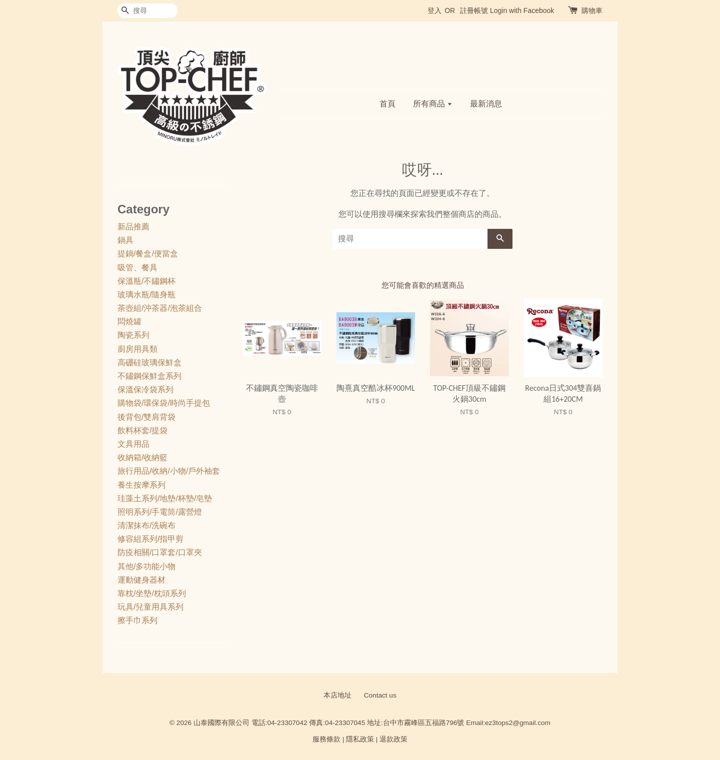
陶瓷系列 (134, 335)
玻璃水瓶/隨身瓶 (147, 294)
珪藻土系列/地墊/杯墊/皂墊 (165, 498)
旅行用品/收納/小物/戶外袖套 (169, 471)
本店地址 (338, 695)
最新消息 (486, 103)
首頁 (388, 103)
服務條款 (326, 739)
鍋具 (126, 240)
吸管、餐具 (138, 267)
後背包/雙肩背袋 (147, 417)
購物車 (592, 10)
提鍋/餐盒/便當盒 (148, 253)
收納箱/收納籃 (143, 457)
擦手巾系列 (138, 620)
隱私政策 (360, 739)
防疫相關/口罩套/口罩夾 (160, 552)
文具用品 (134, 444)
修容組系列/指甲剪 (151, 539)
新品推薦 (134, 226)
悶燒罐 (130, 321)
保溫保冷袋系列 (146, 389)
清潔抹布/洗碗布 (147, 525)
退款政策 (394, 739)
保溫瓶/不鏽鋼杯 (147, 281)
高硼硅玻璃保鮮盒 (150, 362)
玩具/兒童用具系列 (151, 607)
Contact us (380, 695)
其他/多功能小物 (147, 566)
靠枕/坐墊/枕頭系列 (152, 593)
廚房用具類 (138, 349)
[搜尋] (148, 10)
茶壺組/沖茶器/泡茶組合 (160, 308)
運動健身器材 (142, 580)
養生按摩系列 (142, 485)
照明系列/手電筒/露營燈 (160, 512)
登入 (435, 10)
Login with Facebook (522, 10)
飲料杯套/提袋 (143, 430)
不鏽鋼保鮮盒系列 (150, 376)
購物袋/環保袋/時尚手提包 (164, 403)
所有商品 (432, 103)
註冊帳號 (474, 10)
